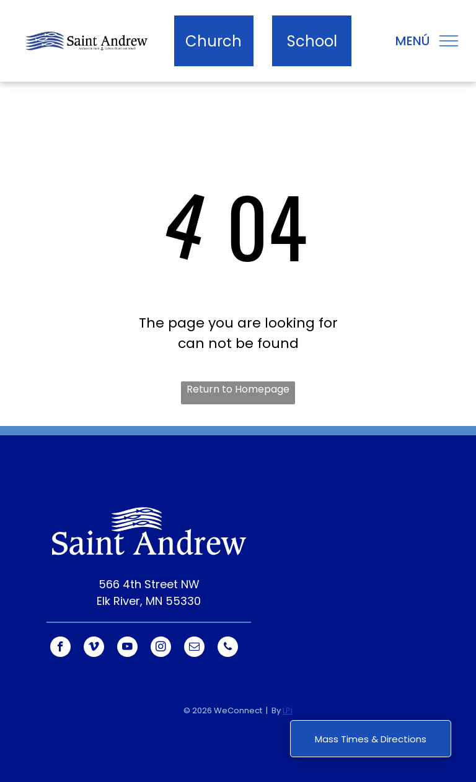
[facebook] (60, 648)
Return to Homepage (238, 389)
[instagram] (161, 648)
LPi (288, 710)
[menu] (449, 41)
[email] (194, 648)
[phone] (228, 648)
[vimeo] (94, 648)
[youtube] (127, 648)
